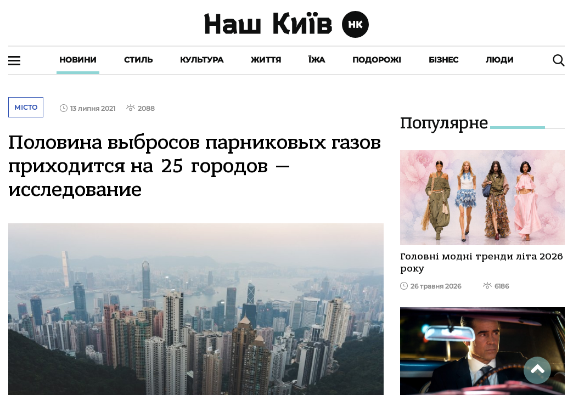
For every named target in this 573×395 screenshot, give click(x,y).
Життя (266, 60)
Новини (78, 60)
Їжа (316, 60)
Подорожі (376, 60)
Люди (500, 60)
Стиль (138, 60)
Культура (201, 60)
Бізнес (443, 60)
